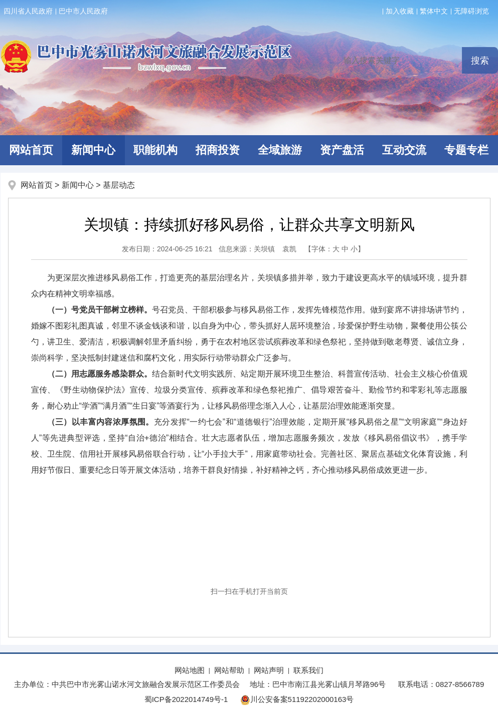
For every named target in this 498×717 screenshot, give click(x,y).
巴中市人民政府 (83, 11)
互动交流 (404, 150)
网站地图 (190, 670)
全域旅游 (280, 150)
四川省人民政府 (28, 11)
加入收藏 (400, 11)
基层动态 (119, 185)
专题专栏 (466, 150)
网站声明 (269, 670)
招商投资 (218, 150)
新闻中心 (93, 150)
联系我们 (308, 670)
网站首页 (37, 185)
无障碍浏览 (471, 11)
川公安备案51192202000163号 (297, 699)
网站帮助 (229, 670)
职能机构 (155, 150)
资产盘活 (342, 150)
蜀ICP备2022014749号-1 (186, 699)
